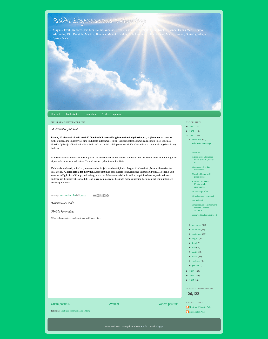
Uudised (55, 114)
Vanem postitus (168, 304)
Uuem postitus (60, 304)
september (197, 234)
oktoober (196, 229)
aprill (195, 252)
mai (194, 247)
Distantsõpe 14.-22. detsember (201, 168)
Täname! (196, 152)
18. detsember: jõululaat (203, 196)
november (197, 225)
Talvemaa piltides (200, 191)
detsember (197, 139)
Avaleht (114, 304)
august (195, 238)
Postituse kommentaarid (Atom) (75, 310)
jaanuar (196, 265)
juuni (195, 243)
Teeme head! (197, 200)
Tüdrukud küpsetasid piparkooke (201, 175)
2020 (192, 135)
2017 (192, 280)
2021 (192, 131)
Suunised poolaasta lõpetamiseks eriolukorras (200, 184)
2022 (192, 126)
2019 (192, 271)
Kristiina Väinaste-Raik (200, 307)
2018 (192, 275)
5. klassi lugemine (112, 114)
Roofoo (144, 326)
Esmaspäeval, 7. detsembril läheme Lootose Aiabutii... (204, 207)
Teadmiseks (72, 114)
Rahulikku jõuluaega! (202, 143)
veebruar (196, 261)
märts (195, 256)
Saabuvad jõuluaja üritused (204, 215)
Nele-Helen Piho (197, 311)
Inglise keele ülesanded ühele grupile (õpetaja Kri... (203, 160)
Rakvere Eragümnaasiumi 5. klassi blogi (99, 21)
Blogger (159, 326)
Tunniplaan (90, 114)
